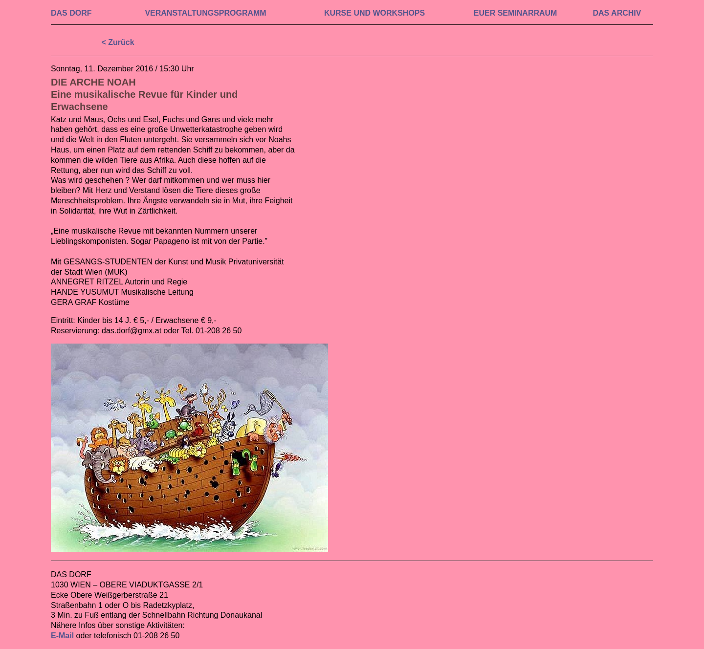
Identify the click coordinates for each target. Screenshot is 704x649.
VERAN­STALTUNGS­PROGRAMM (205, 13)
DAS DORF (71, 13)
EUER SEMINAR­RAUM (515, 13)
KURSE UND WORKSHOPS (374, 13)
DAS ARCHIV (617, 13)
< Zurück (117, 42)
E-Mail (62, 635)
